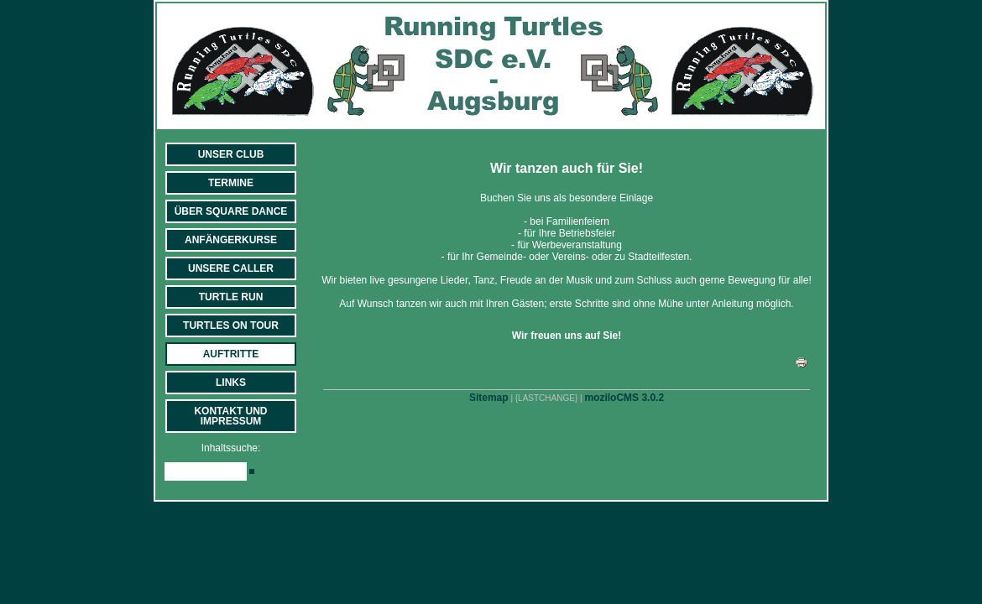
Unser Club (231, 154)
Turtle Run (231, 297)
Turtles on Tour (231, 325)
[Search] (206, 471)
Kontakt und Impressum (230, 416)
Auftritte (231, 354)
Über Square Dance (231, 211)
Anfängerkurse (231, 240)
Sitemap (489, 398)
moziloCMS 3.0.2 (624, 398)
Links (231, 382)
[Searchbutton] (251, 471)
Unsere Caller (231, 268)
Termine (230, 183)
